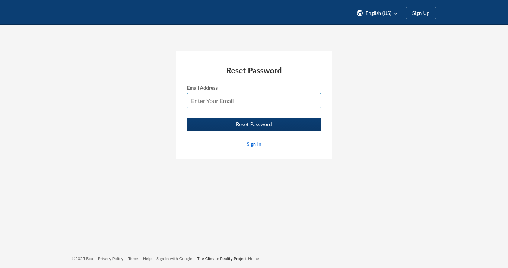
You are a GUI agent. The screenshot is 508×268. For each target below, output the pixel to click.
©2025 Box (82, 258)
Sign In (254, 144)
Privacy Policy (110, 258)
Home (253, 258)
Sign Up (421, 13)
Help (147, 258)
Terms (133, 258)
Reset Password (254, 124)
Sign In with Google (174, 258)
